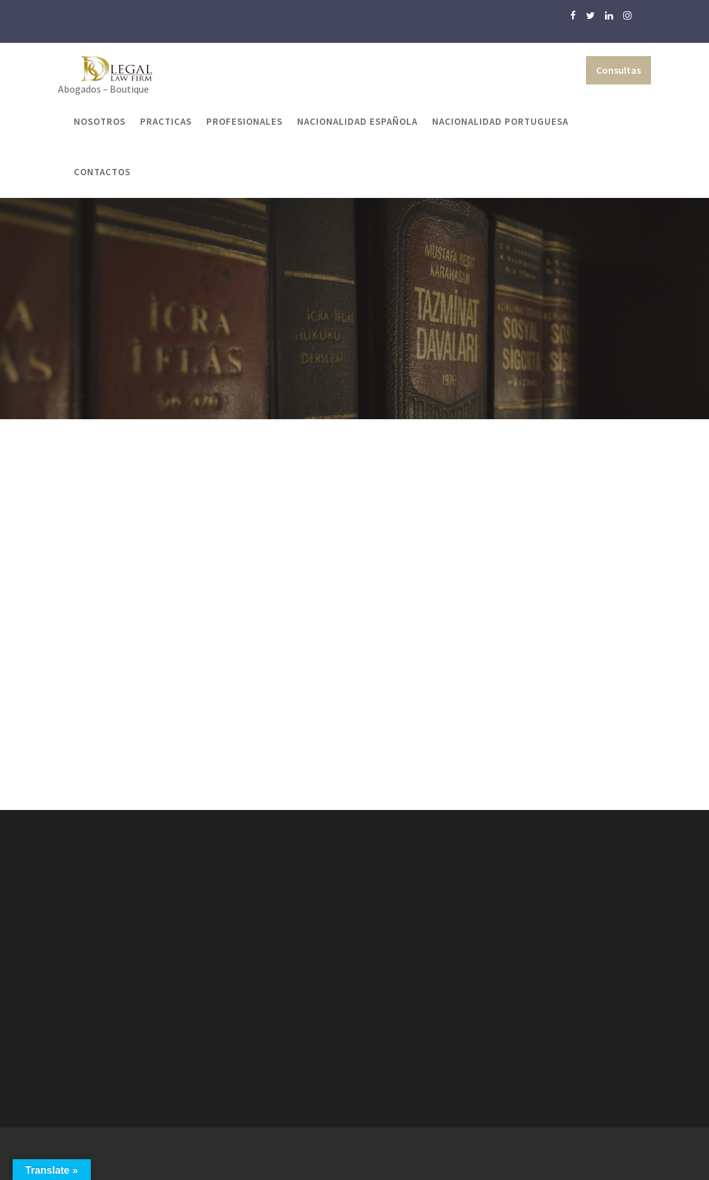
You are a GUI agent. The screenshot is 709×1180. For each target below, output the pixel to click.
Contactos (102, 172)
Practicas (166, 121)
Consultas (618, 70)
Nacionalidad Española (357, 121)
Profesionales (244, 121)
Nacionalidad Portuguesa (500, 121)
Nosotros (100, 121)
